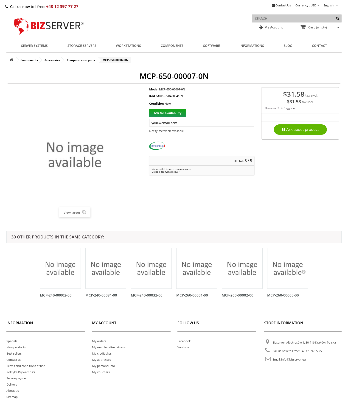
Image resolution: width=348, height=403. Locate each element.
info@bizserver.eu (293, 359)
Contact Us (283, 5)
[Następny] (303, 271)
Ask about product (300, 129)
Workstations (128, 45)
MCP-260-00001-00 (192, 295)
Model (153, 89)
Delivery (11, 384)
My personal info (103, 366)
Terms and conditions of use (25, 366)
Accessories (52, 60)
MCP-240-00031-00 (101, 295)
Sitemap (12, 397)
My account (104, 322)
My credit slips (102, 353)
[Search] (338, 18)
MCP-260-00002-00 (237, 295)
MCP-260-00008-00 (283, 295)
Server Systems (34, 45)
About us (12, 391)
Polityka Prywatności (20, 372)
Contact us (13, 360)
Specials (11, 341)
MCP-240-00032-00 (147, 295)
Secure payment (17, 378)
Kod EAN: (156, 96)
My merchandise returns (109, 347)
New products (16, 347)
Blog (287, 45)
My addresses (101, 360)
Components (172, 45)
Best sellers (14, 353)
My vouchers (101, 372)
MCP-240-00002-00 (56, 295)
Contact (319, 45)
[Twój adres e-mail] (201, 122)
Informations (252, 45)
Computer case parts (81, 60)
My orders (99, 341)
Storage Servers (81, 45)
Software (211, 45)
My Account (273, 27)
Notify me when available (166, 131)
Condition (156, 103)
